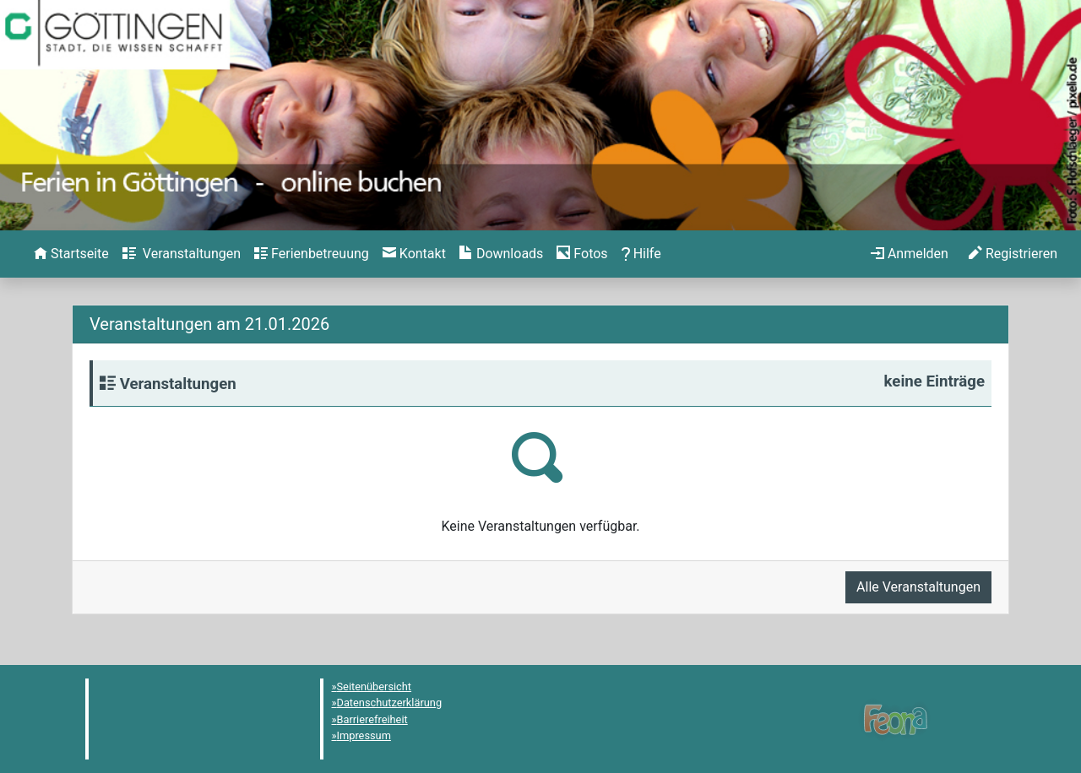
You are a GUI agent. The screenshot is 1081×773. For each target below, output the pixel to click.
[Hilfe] (582, 254)
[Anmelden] (909, 254)
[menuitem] (71, 254)
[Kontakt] (414, 254)
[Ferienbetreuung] (311, 254)
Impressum (364, 735)
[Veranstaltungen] (181, 254)
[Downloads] (501, 254)
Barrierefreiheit (372, 719)
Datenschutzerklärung (390, 702)
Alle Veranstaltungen (918, 587)
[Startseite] (71, 254)
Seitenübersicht (374, 686)
